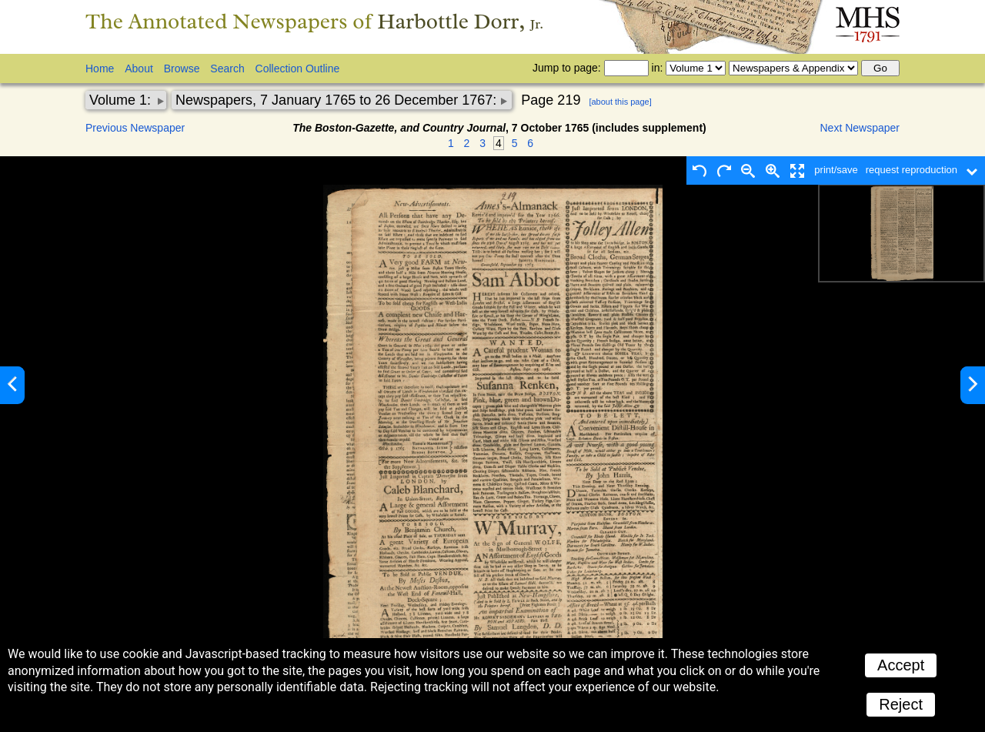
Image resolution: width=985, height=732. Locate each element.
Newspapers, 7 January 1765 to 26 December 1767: (337, 100)
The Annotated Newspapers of (314, 21)
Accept (900, 665)
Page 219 (550, 100)
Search (227, 68)
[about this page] (620, 101)
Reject (901, 704)
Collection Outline (297, 68)
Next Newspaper (860, 128)
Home (99, 68)
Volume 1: (122, 100)
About (139, 68)
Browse (182, 68)
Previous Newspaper (135, 128)
